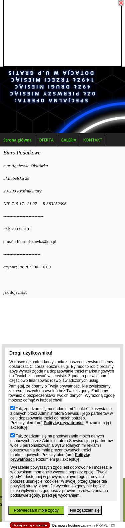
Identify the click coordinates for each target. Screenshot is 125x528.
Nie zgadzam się (85, 510)
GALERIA (68, 140)
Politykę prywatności (63, 422)
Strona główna (17, 140)
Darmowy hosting (66, 525)
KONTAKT (92, 140)
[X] (113, 525)
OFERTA (46, 140)
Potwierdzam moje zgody (36, 510)
